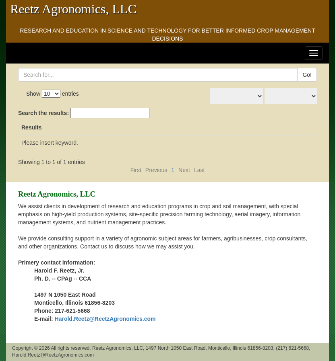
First (135, 170)
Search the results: (83, 113)
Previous (156, 170)
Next (184, 170)
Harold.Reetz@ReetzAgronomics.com (105, 319)
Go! (307, 75)
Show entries (52, 94)
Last (199, 170)
